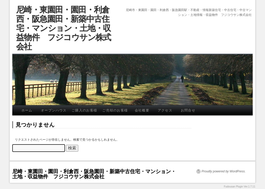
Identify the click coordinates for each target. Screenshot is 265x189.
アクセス (165, 110)
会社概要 (142, 110)
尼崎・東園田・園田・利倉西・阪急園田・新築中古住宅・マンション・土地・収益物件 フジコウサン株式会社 (63, 28)
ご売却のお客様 (115, 110)
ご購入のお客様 (84, 110)
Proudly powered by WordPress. (224, 171)
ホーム (26, 110)
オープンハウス (54, 110)
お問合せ (188, 110)
